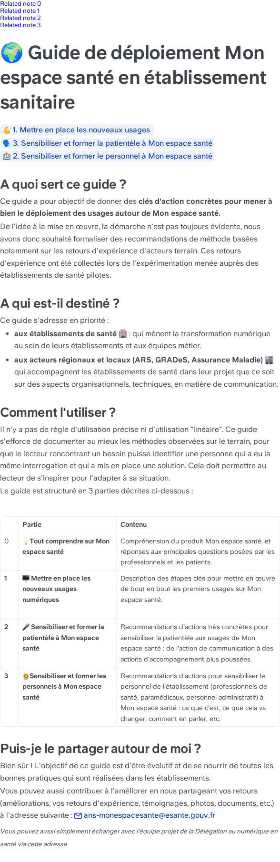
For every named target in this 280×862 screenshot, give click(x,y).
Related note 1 (20, 10)
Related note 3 (20, 25)
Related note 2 (20, 17)
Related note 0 (20, 3)
